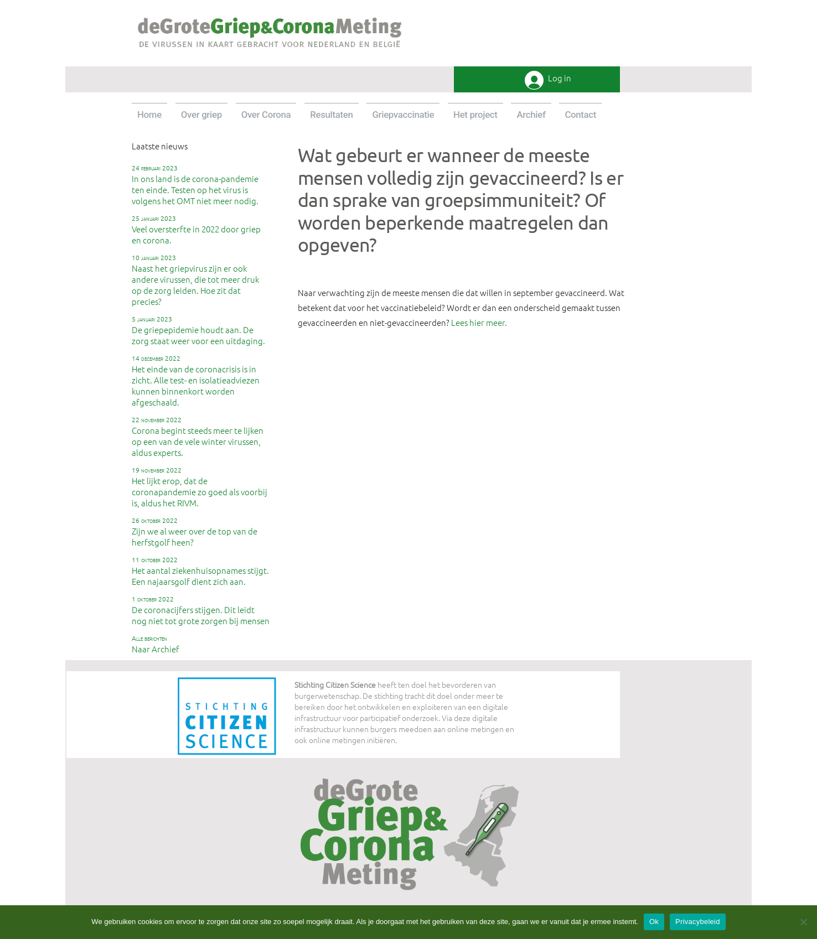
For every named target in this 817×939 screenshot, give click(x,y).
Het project (475, 114)
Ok (654, 921)
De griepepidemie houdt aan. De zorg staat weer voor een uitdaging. (198, 330)
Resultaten (331, 114)
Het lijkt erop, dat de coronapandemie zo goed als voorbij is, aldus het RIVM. (199, 487)
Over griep (201, 114)
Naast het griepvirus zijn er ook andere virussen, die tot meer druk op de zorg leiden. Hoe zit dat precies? (195, 280)
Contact (580, 114)
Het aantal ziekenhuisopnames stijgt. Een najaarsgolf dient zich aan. (200, 571)
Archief (530, 114)
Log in (559, 78)
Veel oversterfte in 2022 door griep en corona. (196, 230)
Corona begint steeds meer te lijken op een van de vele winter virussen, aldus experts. (197, 436)
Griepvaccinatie (403, 114)
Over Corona (266, 114)
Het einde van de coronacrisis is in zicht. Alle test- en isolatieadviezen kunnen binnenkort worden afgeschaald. (196, 381)
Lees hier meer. (479, 322)
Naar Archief (155, 644)
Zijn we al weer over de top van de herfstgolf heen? (194, 532)
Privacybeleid (697, 921)
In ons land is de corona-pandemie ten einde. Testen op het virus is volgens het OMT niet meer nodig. (195, 184)
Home (149, 114)
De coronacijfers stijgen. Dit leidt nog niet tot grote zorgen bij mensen (201, 610)
